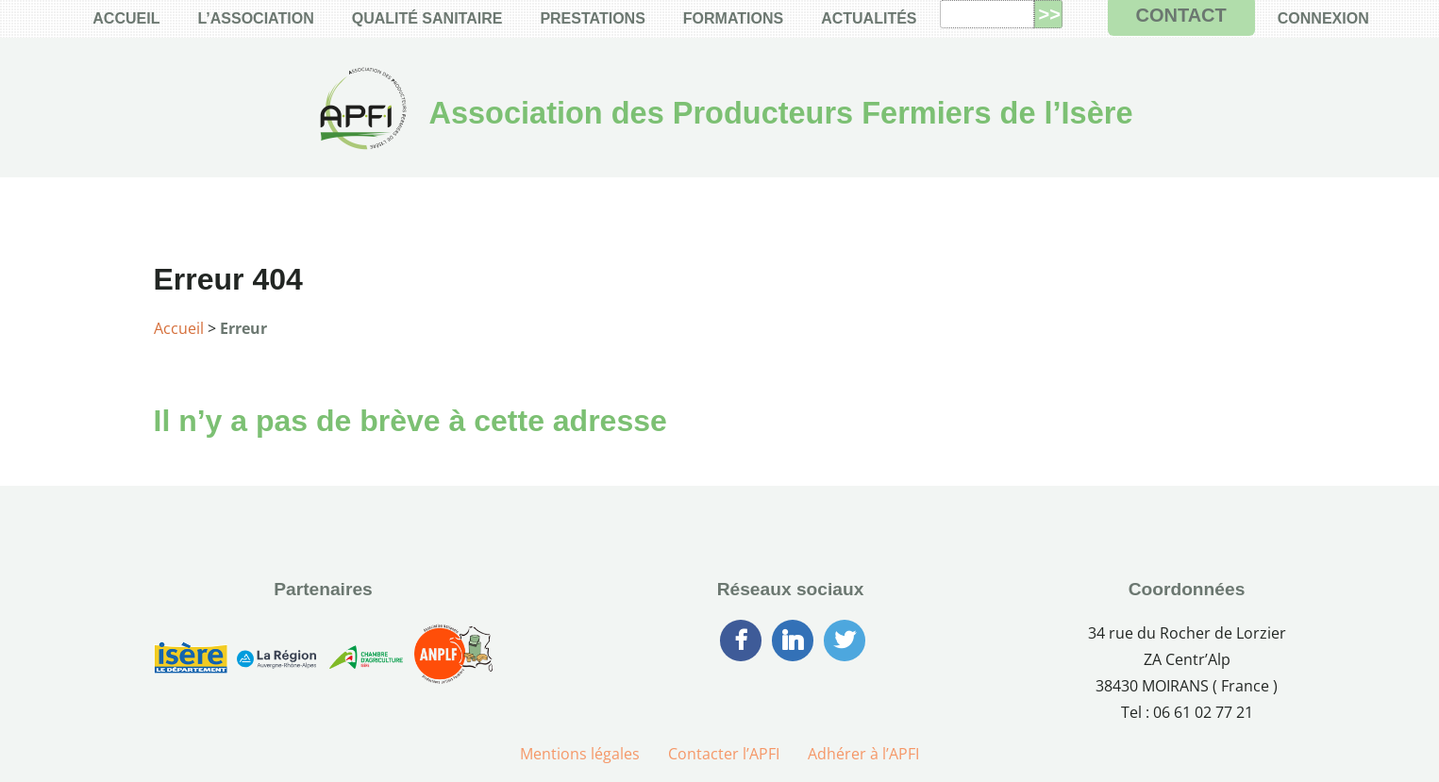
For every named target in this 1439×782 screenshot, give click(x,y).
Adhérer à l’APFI (863, 753)
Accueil (179, 328)
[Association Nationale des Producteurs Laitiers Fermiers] (454, 661)
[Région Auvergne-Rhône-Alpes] (276, 661)
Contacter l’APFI (723, 753)
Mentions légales (580, 753)
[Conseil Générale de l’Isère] (190, 661)
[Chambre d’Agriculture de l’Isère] (365, 661)
